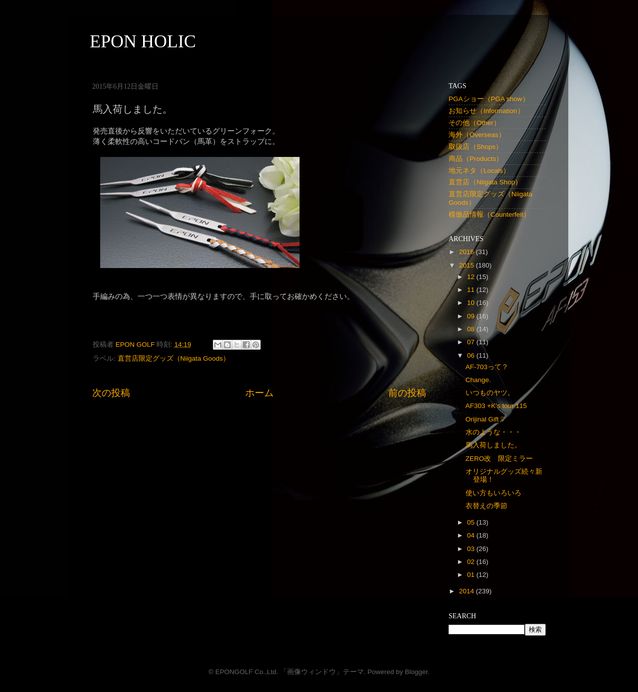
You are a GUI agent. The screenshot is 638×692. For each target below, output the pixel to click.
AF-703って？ (487, 367)
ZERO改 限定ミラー (499, 458)
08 (472, 329)
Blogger (416, 672)
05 (472, 522)
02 (472, 561)
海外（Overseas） (477, 134)
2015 (467, 265)
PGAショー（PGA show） (489, 99)
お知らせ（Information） (486, 111)
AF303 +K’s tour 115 (496, 406)
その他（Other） (474, 123)
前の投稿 (407, 393)
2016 (467, 252)
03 (472, 549)
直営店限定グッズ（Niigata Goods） (174, 358)
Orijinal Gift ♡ (485, 419)
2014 (467, 591)
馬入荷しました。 (493, 445)
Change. (478, 380)
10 (472, 302)
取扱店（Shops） (475, 146)
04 (472, 535)
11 (472, 289)
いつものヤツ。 (490, 393)
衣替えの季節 (486, 506)
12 (472, 276)
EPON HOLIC (143, 41)
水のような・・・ (493, 432)
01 (472, 574)
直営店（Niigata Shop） (485, 182)
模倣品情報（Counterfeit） (489, 214)
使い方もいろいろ (493, 493)
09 (472, 316)
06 (472, 355)
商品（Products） (476, 158)
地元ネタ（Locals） (479, 170)
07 (472, 342)
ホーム (259, 393)
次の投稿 (111, 393)
